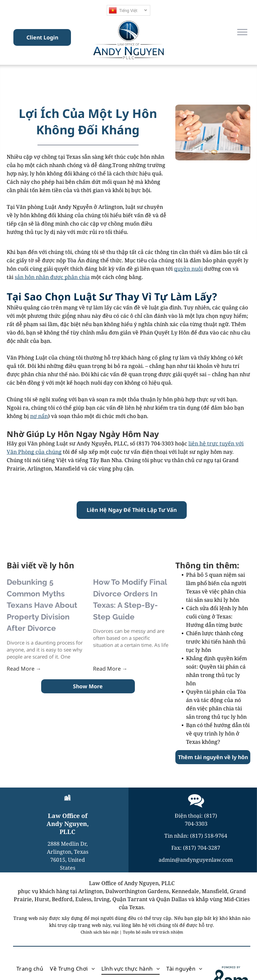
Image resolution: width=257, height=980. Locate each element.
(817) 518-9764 (208, 835)
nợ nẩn (39, 416)
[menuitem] (30, 969)
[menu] (242, 32)
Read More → (24, 668)
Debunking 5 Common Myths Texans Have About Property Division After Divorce (42, 605)
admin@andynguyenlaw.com (196, 859)
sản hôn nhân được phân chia (52, 277)
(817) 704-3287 (201, 847)
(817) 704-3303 (155, 443)
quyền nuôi (188, 268)
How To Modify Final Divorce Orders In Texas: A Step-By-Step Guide (130, 599)
